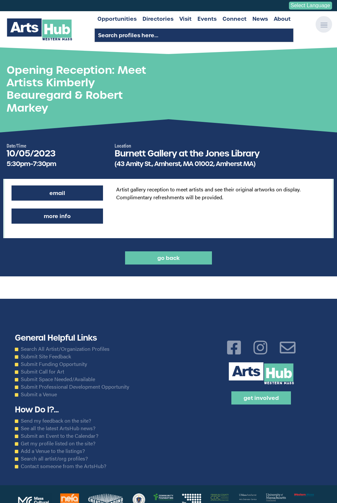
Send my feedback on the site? (56, 420)
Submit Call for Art (42, 371)
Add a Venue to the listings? (53, 451)
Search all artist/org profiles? (54, 458)
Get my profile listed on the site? (58, 443)
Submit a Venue (39, 394)
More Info (57, 216)
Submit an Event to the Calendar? (59, 435)
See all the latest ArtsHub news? (58, 428)
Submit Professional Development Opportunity (75, 386)
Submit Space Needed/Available (58, 379)
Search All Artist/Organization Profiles (65, 348)
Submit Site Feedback (46, 356)
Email (57, 193)
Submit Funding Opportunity (54, 364)
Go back (168, 258)
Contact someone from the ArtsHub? (63, 466)
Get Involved (261, 398)
